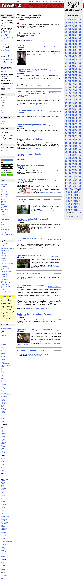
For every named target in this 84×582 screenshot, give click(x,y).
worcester (3, 556)
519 (69, 65)
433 (73, 90)
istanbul (3, 374)
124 (69, 182)
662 (76, 22)
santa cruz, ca (4, 544)
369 (69, 110)
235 (66, 150)
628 (73, 33)
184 (69, 164)
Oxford (2, 105)
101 (80, 188)
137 (76, 178)
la (1, 506)
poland (2, 402)
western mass (4, 554)
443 (73, 87)
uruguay (3, 449)
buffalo (2, 491)
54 (77, 200)
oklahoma (3, 526)
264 (69, 141)
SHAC (2, 278)
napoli (2, 391)
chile (2, 430)
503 (73, 70)
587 (76, 44)
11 (79, 210)
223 (73, 152)
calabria (3, 359)
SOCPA (3, 289)
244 (69, 147)
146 (80, 175)
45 (69, 203)
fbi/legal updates (5, 574)
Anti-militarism (4, 191)
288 (73, 133)
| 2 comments (54, 111)
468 (73, 80)
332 (76, 120)
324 (69, 123)
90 (77, 191)
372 (76, 108)
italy (2, 375)
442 (76, 87)
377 (76, 107)
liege (2, 378)
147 (76, 175)
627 (76, 33)
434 (69, 90)
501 (80, 70)
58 (66, 200)
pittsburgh (3, 529)
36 (77, 204)
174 (69, 167)
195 (66, 161)
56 (71, 200)
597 (76, 41)
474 (69, 78)
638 (73, 30)
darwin (2, 461)
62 (71, 198)
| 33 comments (53, 286)
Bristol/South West (5, 120)
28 (66, 207)
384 (69, 105)
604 (69, 40)
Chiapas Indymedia (5, 89)
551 (80, 55)
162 (76, 170)
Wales (2, 110)
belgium (3, 353)
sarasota (3, 546)
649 (69, 27)
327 (76, 121)
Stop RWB (3, 281)
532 (76, 61)
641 (80, 28)
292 (76, 132)
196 (80, 160)
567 (76, 50)
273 (73, 138)
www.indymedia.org (6, 328)
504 (69, 70)
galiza (2, 366)
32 (71, 206)
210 (66, 157)
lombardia (3, 384)
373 (73, 108)
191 (80, 161)
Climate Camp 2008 (6, 283)
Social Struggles (34, 85)
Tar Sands (3, 260)
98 (72, 190)
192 (76, 161)
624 (69, 34)
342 (76, 117)
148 (73, 175)
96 (77, 190)
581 (80, 46)
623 (73, 34)
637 (76, 30)
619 (69, 35)
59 (79, 198)
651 (80, 25)
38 (71, 204)
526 (80, 62)
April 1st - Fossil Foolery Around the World (34, 330)
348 (73, 115)
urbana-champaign (5, 551)
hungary (3, 371)
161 (80, 170)
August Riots (4, 252)
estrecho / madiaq (5, 365)
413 (73, 96)
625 (66, 34)
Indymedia (3, 214)
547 (76, 56)
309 (69, 127)
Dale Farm (3, 253)
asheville (3, 483)
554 (69, 55)
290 (66, 133)
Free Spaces (32, 104)
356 (80, 112)
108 (73, 187)
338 (73, 118)
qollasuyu (3, 443)
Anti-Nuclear (4, 189)
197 (76, 160)
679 (69, 18)
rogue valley (4, 535)
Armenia (3, 560)
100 (66, 190)
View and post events (6, 18)
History (2, 212)
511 (80, 67)
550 (66, 56)
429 (69, 92)
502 (76, 70)
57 (69, 200)
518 (73, 65)
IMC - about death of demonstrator (31, 286)
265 (66, 141)
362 (76, 111)
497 (76, 71)
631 (80, 31)
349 (69, 115)
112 (76, 185)
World (32, 27)
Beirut (2, 562)
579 (69, 47)
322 (76, 123)
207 (76, 157)
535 (66, 61)
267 (76, 139)
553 (73, 55)
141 (80, 176)
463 (73, 81)
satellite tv (3, 335)
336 (80, 118)
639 (69, 30)
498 (73, 71)
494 (69, 72)
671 (80, 19)
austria (2, 348)
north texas (4, 523)
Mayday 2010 (4, 258)
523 (73, 64)
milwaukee (3, 513)
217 (76, 154)
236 (80, 148)
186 (80, 163)
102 (76, 188)
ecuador (3, 437)
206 (80, 157)
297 (76, 130)
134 (69, 179)
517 (76, 65)
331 (80, 120)
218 (73, 154)
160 (66, 172)
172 (76, 167)
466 (80, 80)
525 (66, 64)
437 (76, 89)
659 (69, 24)
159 (69, 172)
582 (76, 46)
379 (69, 107)
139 (69, 178)
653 (73, 25)
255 (66, 144)
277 (76, 136)
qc (1, 468)
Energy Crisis (4, 202)
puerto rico (3, 442)
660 (66, 24)
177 (76, 166)
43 (74, 203)
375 (66, 108)
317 (76, 124)
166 (80, 169)
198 (73, 160)
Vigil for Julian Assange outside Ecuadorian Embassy (7, 70)
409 (69, 98)
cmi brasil (3, 433)
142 (76, 176)
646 (80, 27)
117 (76, 184)
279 (69, 136)
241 (80, 147)
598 (73, 41)
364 (69, 111)
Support (61, 1)
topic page (5, 76)
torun (2, 415)
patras (2, 399)
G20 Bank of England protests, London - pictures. (33, 200)
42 (77, 203)
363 (73, 111)
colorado (3, 495)
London (49, 308)
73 (74, 195)
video (2, 337)
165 (66, 170)
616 (80, 35)
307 (76, 127)
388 (73, 104)
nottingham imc (5, 396)
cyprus (2, 362)
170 (66, 169)
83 (79, 192)
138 (73, 178)
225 (66, 152)
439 (69, 89)
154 (69, 173)
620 (66, 35)
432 (76, 90)
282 (76, 135)
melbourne (3, 466)
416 (80, 95)
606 (80, 38)
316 (80, 124)
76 (66, 195)
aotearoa (3, 457)
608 (73, 38)
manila (2, 464)
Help (49, 1)
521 (80, 64)
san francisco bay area (6, 541)
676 (80, 18)
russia (2, 408)
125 (66, 182)
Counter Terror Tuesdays (6, 57)
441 (80, 87)
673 (73, 19)
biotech (3, 569)
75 (69, 195)
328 (73, 121)
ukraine (3, 418)
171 (80, 167)
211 (80, 155)
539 (69, 59)
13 (74, 210)
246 (80, 145)
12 (77, 210)
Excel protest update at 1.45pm (29, 139)
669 (69, 21)
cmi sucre (3, 434)
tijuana (2, 448)
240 (66, 148)
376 (80, 107)
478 (73, 77)
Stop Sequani (4, 279)
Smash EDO (4, 288)
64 (66, 198)
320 (66, 124)
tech (2, 578)
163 (73, 170)
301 (80, 129)
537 (76, 59)
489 (69, 74)
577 (76, 47)
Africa (2, 340)
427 (76, 92)
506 (80, 68)
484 (69, 75)
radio (2, 334)
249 (69, 145)
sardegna (3, 409)
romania (3, 406)
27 (69, 207)
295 (66, 132)
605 (66, 40)
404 (69, 99)
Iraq (2, 216)
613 (73, 37)
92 (71, 191)
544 (69, 58)
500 (66, 71)
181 (80, 164)
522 (76, 64)
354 (69, 114)
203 (73, 158)
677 (76, 18)
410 (66, 98)
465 (66, 81)
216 (80, 154)
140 (66, 178)
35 (79, 204)
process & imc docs (6, 577)
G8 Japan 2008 (5, 276)
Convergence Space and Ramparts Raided (31, 166)
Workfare (3, 247)
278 (73, 136)
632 (76, 31)
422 (76, 93)
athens (2, 347)
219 (69, 154)
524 (69, 64)
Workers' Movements (43, 85)
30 (77, 206)
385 (66, 105)
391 (80, 102)
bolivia (2, 427)
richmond (3, 532)
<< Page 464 (69, 216)
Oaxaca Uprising (5, 284)
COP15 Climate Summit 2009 (46, 343)
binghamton (4, 488)
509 (69, 68)
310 (66, 127)
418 (73, 95)
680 (66, 18)
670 (66, 21)
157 (76, 172)
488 (73, 74)
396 (80, 101)
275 (66, 138)
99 (69, 190)
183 (73, 164)
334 (69, 120)
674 (69, 19)
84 (77, 192)
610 (66, 38)
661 (80, 22)
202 (76, 158)
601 (80, 40)
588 (73, 44)
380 (66, 107)
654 (69, 25)
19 (74, 209)
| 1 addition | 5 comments (51, 46)
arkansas (3, 482)
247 (76, 145)
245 (66, 147)
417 (76, 95)
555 (66, 55)
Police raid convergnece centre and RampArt (31, 126)
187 (76, 163)
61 (74, 198)
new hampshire (5, 516)
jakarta (2, 463)
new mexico (4, 519)
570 (66, 50)
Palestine (28, 27)
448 (73, 86)
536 (80, 59)
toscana (3, 417)
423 (73, 93)
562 (76, 52)
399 (69, 101)
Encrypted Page (7, 296)
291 (80, 132)
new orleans (4, 520)
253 (73, 144)
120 (66, 184)
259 (69, 142)
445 (66, 87)
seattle (2, 547)
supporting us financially (7, 152)
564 (69, 52)
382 (76, 105)
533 (73, 61)
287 (76, 133)
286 (80, 133)
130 (66, 181)
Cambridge (4, 100)
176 (80, 166)
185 (66, 164)
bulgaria (3, 357)
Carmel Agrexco (5, 274)
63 (69, 198)
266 (80, 139)
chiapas (3, 428)
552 (76, 55)
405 (66, 99)
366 (80, 110)
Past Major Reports (6, 291)
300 (66, 130)
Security (55, 1)
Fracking (3, 204)
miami (2, 510)
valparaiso (3, 451)
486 (80, 74)
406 (80, 98)
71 (79, 195)
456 (80, 83)
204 (69, 158)
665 (66, 22)
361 (80, 111)
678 (73, 18)
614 (69, 37)
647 (76, 27)
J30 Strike (3, 255)
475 (66, 78)
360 (66, 112)
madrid (2, 386)
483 (73, 75)
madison (3, 507)
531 (80, 61)
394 (69, 102)
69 (69, 197)
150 (66, 175)
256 (80, 142)
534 (69, 61)
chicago (3, 492)
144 (69, 176)
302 (76, 129)
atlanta (2, 485)
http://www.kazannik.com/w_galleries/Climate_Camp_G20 (34, 354)
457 (76, 83)
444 (69, 87)
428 (73, 92)
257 (76, 142)
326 (80, 121)
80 (71, 194)
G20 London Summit (30, 40)
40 (66, 204)
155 (66, 173)
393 (73, 102)
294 (69, 132)
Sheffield (3, 107)
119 (69, 184)
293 (73, 132)
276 (80, 136)
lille (2, 381)
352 (76, 114)
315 (66, 126)
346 (80, 115)
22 (66, 209)
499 (69, 71)
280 (66, 136)
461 (80, 81)
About (40, 1)
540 (66, 59)
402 (76, 99)
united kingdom (5, 420)
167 (76, 169)
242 (76, 147)
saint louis (3, 537)
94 (66, 191)
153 (73, 173)
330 (66, 121)
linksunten (3, 383)
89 (79, 191)
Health (2, 211)
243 (73, 147)
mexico (3, 439)
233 (73, 150)
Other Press (4, 221)
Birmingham (49, 323)
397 (76, 101)
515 (66, 67)
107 (76, 187)
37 (74, 204)
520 (66, 65)
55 (74, 200)
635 (66, 31)
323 (73, 123)
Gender (3, 207)
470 (66, 80)
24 (77, 207)
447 (76, 86)
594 (69, 43)
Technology (4, 231)
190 (66, 163)
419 (69, 95)
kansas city (4, 504)
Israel (2, 563)
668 (73, 21)
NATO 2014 (4, 243)
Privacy (37, 1)
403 (73, 99)
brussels (3, 356)
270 (66, 139)
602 (76, 40)
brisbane (3, 458)
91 (74, 191)
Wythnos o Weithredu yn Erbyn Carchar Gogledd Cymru (7, 39)
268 (73, 139)
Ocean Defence (5, 219)
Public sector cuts (5, 226)
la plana (3, 377)
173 (73, 167)
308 (73, 127)
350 (66, 115)
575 (66, 49)
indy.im (2, 134)
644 (69, 28)
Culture (3, 198)
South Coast (43, 118)
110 (66, 187)
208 (73, 157)
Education (3, 201)
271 (80, 138)
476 (80, 77)
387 (76, 104)
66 (77, 197)
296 (80, 130)
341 (80, 117)
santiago (3, 446)
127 (76, 181)
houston (3, 501)
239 (69, 148)
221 (80, 152)
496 (80, 71)
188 (73, 163)
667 (76, 21)
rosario (2, 445)
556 (80, 53)
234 (69, 150)
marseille (3, 388)
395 (66, 102)
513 (73, 67)
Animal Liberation (5, 188)
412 (76, 96)
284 (69, 135)
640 (66, 30)
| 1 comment (54, 92)
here (4, 64)
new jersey (3, 517)
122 (76, 182)
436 (80, 89)
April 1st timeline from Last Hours (31, 256)
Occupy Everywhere (6, 250)
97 (74, 190)
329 (69, 121)
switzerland (4, 414)
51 (69, 201)
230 (66, 151)
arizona (3, 480)
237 (76, 148)
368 (73, 110)
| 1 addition (54, 256)
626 (80, 33)
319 (69, 124)
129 (69, 181)
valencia (3, 421)
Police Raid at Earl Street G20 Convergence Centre (29, 34)
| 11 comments (53, 239)
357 (76, 112)
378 (73, 107)
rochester (3, 534)
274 (69, 138)
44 (71, 203)
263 (73, 141)
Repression (28, 85)
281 (80, 135)
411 (80, 96)
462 (76, 81)
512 (76, 67)
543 (73, 58)
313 (73, 126)
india (2, 474)
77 (79, 194)
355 (66, 114)
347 (76, 115)
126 (80, 181)
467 (76, 80)
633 (73, 31)
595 (66, 43)
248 (73, 145)
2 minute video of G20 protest (29, 273)
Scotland (3, 123)
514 (69, 67)
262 (76, 141)
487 (76, 74)
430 (66, 92)
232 (76, 150)
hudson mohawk (5, 503)
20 (71, 209)
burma (2, 460)
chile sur (3, 431)
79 (74, 194)
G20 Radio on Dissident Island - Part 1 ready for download (32, 180)
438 (73, 89)
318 (73, 124)
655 (66, 25)
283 (73, 135)
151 (80, 173)
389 (69, 104)
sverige (3, 412)
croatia (2, 360)
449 (69, 86)
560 (66, 53)
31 (74, 206)
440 (66, 89)
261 (80, 141)
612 (76, 37)
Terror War (3, 232)
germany (3, 368)
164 (69, 170)
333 (73, 120)
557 (76, 53)
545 (66, 58)
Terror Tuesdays (5, 62)
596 (80, 41)
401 (80, 99)
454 (69, 84)
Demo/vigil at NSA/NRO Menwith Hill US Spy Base (7, 50)
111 (80, 185)
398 (73, 101)
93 (69, 191)
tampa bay (3, 548)
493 (73, 72)
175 (66, 167)
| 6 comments (54, 155)
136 (80, 178)
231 (80, 150)
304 (69, 129)
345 (66, 117)
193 (73, 161)
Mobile (22, 1)
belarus (3, 351)
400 (66, 101)
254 (69, 144)
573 (73, 49)
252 (76, 144)
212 (76, 155)
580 (66, 47)
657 (76, 24)
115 (66, 185)
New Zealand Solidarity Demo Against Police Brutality (32, 220)
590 (66, 44)
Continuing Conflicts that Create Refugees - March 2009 (35, 315)
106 (80, 187)
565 (66, 52)
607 (76, 38)
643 (73, 28)
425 (66, 93)
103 (73, 188)
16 (66, 210)
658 (73, 24)
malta (2, 387)
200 (66, 160)
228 (73, 151)
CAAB (10, 52)
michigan (3, 511)
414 (69, 96)
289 (69, 133)
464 (69, 81)
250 (66, 145)
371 (80, 108)
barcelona (3, 350)
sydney (3, 470)
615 (66, 37)
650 (66, 27)
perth (2, 467)
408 (73, 98)
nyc (2, 525)
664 (69, 22)
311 (80, 126)
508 (73, 68)
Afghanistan (4, 184)
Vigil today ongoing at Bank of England (29, 111)
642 (76, 28)
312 (76, 126)
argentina (3, 426)
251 (80, 144)
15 (69, 210)
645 (66, 28)
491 (80, 72)
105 (66, 188)
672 (76, 19)
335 (66, 120)
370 (66, 110)
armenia (3, 346)
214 (69, 155)
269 (69, 139)
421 (80, 93)
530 (66, 62)
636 (80, 30)
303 (73, 129)
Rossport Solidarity (6, 286)
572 (76, 49)
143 (73, 176)
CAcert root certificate (5, 316)
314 (69, 126)
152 (76, 173)
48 (77, 201)
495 (66, 72)
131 (80, 179)
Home (18, 1)
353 (73, 114)
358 (73, 112)
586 (80, 44)
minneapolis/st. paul (6, 514)
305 (66, 129)
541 (80, 58)
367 (76, 110)
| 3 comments (54, 166)
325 (66, 123)
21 (69, 209)
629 (69, 33)
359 (69, 112)
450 (66, 86)
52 (66, 201)
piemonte (3, 400)
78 (77, 194)
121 (80, 182)
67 (74, 197)
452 (76, 84)
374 (69, 108)
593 (73, 43)
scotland (3, 411)
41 (79, 203)
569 (69, 50)
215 (66, 155)
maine (2, 508)
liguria (2, 380)
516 (80, 65)
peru (2, 440)
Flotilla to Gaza (5, 257)
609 (69, 38)
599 (69, 41)
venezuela (3, 452)
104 (69, 188)
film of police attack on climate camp (29, 239)
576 (80, 47)
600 (66, 41)
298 (73, 130)
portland (3, 531)
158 (73, 172)
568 (73, 50)
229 (69, 151)
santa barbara (4, 543)
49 (74, 201)
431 (80, 90)
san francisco (4, 540)
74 (71, 195)
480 (66, 77)
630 (66, 33)
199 (69, 160)
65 (79, 197)
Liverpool (3, 102)
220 (66, 154)
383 (73, 105)
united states (4, 550)
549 (69, 56)
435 (66, 90)
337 (76, 118)
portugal (3, 403)
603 (73, 40)
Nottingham (4, 121)
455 (66, 84)
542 (76, 58)
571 (80, 49)
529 (69, 62)
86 (71, 192)
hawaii (2, 500)
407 (76, 98)
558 (73, 53)
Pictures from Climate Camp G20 (30, 350)
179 (69, 166)
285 (66, 135)
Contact (45, 1)
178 (73, 166)
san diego (3, 538)
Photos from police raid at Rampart (27, 47)
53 (79, 200)
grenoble (3, 369)
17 (79, 209)
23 (79, 207)
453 (73, 84)
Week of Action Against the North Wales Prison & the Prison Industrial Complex (7, 32)
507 (76, 68)
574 (69, 49)
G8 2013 (3, 245)
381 (80, 105)
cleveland (3, 494)
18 (77, 209)
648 (73, 27)
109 (69, 187)
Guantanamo (4, 266)
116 (80, 184)
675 (66, 19)
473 (73, 78)
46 (66, 203)
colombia (3, 436)
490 (66, 74)
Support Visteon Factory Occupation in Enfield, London (32, 71)
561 (80, 52)
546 (80, 56)
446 (80, 86)
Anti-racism (4, 193)
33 (69, 206)
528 (73, 62)
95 (80, 190)
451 (80, 84)
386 (80, 104)
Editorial (27, 1)
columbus (3, 497)
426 (80, 92)
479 (69, 77)
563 (73, 52)
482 (76, 75)
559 (69, 53)
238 (73, 148)
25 (74, 207)
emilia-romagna (5, 363)
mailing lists (4, 575)
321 (80, 123)
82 (66, 194)
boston (2, 489)
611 (80, 37)
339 (69, 118)
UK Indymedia (17, 4)
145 (66, 176)
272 (76, 138)
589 (69, 44)
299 (69, 130)
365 (66, 111)
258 (73, 142)
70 (66, 197)
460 (66, 83)
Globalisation (37, 133)
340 (66, 118)
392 (76, 102)
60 (77, 198)
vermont (3, 553)
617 (76, 35)
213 (73, 155)
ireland (2, 372)
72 (77, 195)
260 (66, 142)
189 (69, 163)
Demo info (23, 297)
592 (76, 43)
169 (69, 169)
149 (69, 175)
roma (2, 405)
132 (76, 179)
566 (80, 50)
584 (69, 46)
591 (80, 43)
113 (73, 185)
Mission (32, 1)
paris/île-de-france (5, 397)
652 (76, 25)
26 (71, 207)
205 (66, 158)
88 (66, 192)
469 (69, 80)
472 (76, 78)
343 (73, 117)
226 (80, 151)
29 (79, 206)
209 (69, 157)
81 (69, 194)
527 (76, 62)
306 (80, 127)
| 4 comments (54, 34)
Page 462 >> (77, 216)
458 (73, 83)
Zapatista (3, 236)
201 (80, 158)
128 (73, 181)
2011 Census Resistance (7, 248)
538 (73, 59)
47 (79, 201)
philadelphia (4, 528)
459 (69, 83)
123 (73, 182)
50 (71, 201)
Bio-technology (4, 194)
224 (69, 152)
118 (73, 184)
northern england (5, 394)
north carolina (4, 522)
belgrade (3, 354)
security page (4, 319)
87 (69, 192)
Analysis (3, 186)
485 (66, 75)
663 (73, 22)
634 (69, 31)
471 (80, 78)
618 (73, 35)
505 (66, 70)
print (2, 332)
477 (76, 77)
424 (69, 93)
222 (76, 152)
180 (66, 166)
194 (69, 161)
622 (76, 34)
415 (66, 96)
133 (73, 179)
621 (80, 34)
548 (73, 56)
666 (80, 21)
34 (66, 206)
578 (73, 47)
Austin (2, 486)
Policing (3, 224)
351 (80, 114)
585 (66, 46)
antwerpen (3, 344)
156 (80, 172)
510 (66, 68)
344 (69, 117)
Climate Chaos (52, 192)
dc (1, 498)
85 (74, 192)
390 (66, 104)
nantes (2, 390)
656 (80, 24)
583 (73, 46)
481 (80, 75)
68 (71, 197)
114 (69, 185)
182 (76, 164)
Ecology (27, 104)
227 (76, 151)
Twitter (8, 134)
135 (66, 179)
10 (65, 212)
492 (76, 72)
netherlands (4, 393)
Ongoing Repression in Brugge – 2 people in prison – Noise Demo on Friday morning (31, 93)
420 (66, 95)
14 (71, 210)
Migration (28, 323)
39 (69, 204)
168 (73, 169)
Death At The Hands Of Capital (29, 154)
